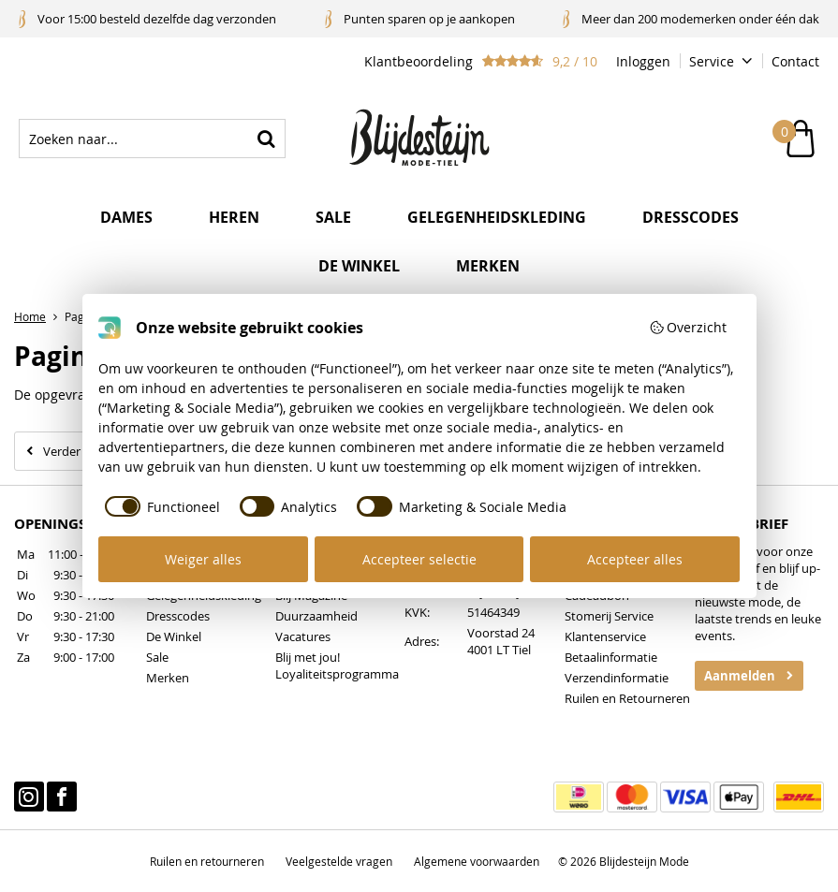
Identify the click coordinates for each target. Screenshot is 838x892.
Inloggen (643, 61)
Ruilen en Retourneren (627, 698)
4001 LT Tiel (499, 649)
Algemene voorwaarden (476, 861)
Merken (488, 266)
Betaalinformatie (611, 657)
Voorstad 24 (501, 632)
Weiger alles (203, 559)
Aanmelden (739, 675)
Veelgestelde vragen (339, 861)
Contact (795, 61)
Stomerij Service (609, 615)
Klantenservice (605, 636)
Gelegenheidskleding (496, 217)
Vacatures (303, 636)
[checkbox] (159, 506)
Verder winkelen (88, 451)
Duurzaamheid (316, 615)
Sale (333, 217)
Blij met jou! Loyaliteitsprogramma (337, 665)
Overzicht (688, 327)
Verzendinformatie (617, 677)
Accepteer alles (635, 559)
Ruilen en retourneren (207, 861)
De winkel (359, 266)
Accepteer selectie (419, 559)
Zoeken (266, 138)
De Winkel (173, 636)
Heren (234, 217)
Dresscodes (690, 217)
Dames (126, 217)
